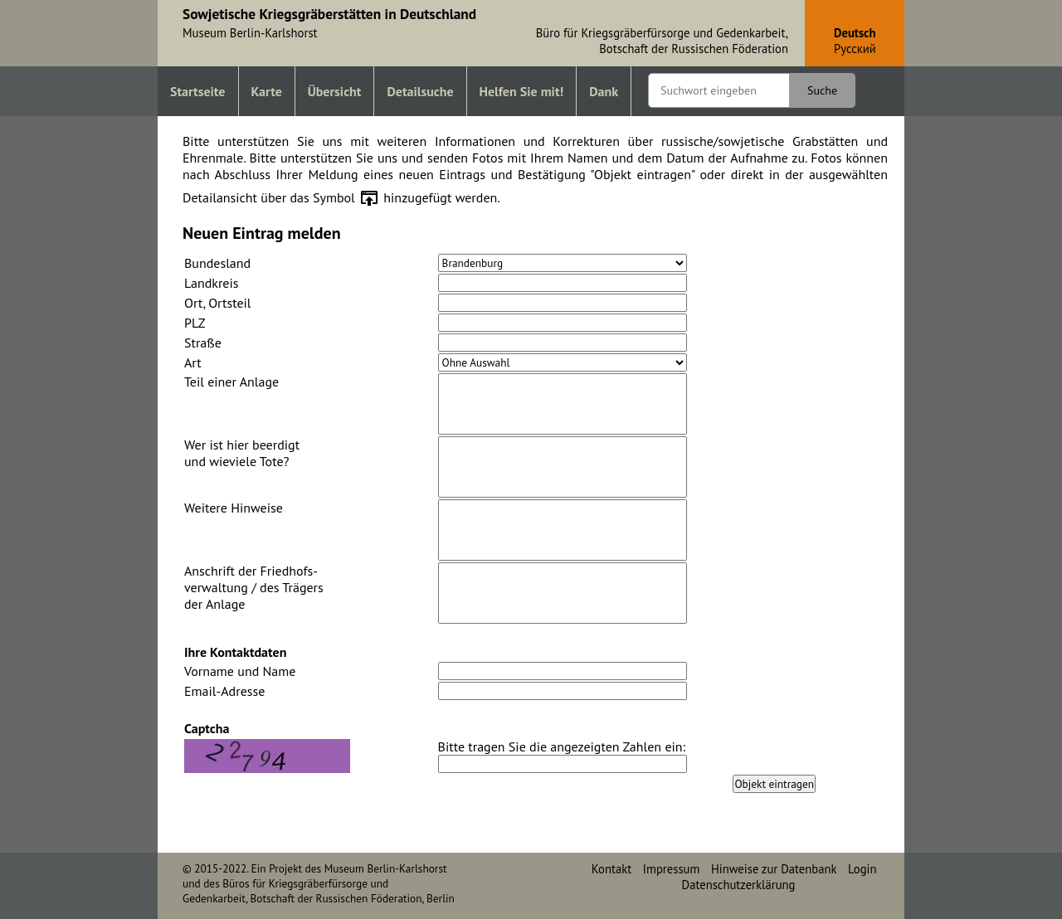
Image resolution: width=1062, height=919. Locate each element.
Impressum (671, 869)
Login (862, 869)
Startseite (198, 91)
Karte (266, 91)
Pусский (855, 48)
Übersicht (335, 91)
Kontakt (611, 869)
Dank (603, 91)
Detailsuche (420, 91)
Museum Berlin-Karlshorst (385, 868)
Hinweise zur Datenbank (774, 869)
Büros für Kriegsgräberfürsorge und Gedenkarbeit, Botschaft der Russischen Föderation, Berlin (319, 891)
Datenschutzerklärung (739, 884)
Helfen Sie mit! (522, 91)
